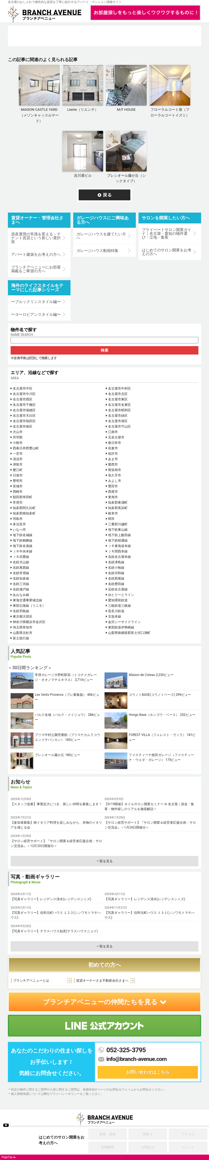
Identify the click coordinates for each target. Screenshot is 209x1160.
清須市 (18, 459)
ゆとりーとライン (121, 595)
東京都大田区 (22, 616)
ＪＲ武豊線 (21, 557)
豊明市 (18, 481)
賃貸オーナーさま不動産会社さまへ (102, 980)
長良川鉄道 (116, 611)
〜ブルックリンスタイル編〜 (36, 302)
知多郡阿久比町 (24, 508)
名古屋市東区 (118, 399)
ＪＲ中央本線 (22, 551)
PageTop (7, 1157)
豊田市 (113, 486)
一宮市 (18, 454)
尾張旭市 (114, 470)
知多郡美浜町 (118, 508)
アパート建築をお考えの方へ (36, 254)
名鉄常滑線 (21, 573)
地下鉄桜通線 (118, 540)
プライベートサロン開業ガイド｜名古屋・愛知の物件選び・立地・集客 (166, 233)
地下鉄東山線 (118, 530)
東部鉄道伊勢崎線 (121, 627)
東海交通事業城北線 (27, 600)
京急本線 (114, 616)
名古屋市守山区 (119, 426)
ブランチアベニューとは (31, 980)
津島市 (18, 464)
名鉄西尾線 (116, 578)
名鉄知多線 (21, 578)
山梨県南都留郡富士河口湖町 (129, 633)
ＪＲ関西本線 (118, 551)
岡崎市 (18, 492)
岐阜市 (113, 513)
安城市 (18, 486)
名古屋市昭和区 (119, 410)
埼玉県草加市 (22, 627)
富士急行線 (21, 638)
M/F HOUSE (126, 110)
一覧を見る (104, 861)
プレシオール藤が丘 (49, 755)
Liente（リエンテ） (82, 110)
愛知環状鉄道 (118, 600)
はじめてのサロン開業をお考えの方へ (166, 252)
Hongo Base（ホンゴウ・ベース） (154, 715)
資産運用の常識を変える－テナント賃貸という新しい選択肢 (36, 238)
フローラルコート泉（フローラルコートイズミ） (169, 112)
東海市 (113, 497)
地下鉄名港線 (22, 546)
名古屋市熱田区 (24, 421)
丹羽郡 (18, 437)
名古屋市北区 (118, 394)
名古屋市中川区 (24, 394)
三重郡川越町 (118, 524)
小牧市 (18, 443)
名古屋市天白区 (24, 416)
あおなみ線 (21, 595)
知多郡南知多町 (24, 513)
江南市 (113, 432)
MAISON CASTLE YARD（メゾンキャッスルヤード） (39, 115)
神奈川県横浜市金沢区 (29, 622)
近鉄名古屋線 (118, 589)
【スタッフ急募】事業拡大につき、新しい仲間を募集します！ (56, 804)
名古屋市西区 (22, 399)
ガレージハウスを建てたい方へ (101, 236)
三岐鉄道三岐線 (119, 606)
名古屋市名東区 (119, 405)
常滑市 (18, 502)
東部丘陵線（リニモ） (29, 606)
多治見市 (19, 524)
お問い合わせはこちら (148, 1072)
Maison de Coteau (142, 675)
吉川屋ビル (83, 175)
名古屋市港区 (118, 421)
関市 (111, 519)
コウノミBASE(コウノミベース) (152, 695)
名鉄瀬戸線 (21, 589)
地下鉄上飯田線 (119, 535)
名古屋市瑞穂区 (24, 410)
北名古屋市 (116, 437)
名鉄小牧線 (116, 568)
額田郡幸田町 (22, 497)
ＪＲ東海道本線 (119, 546)
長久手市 (114, 475)
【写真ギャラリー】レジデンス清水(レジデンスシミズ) (51, 899)
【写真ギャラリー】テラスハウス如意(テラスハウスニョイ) (54, 931)
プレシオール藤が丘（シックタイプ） (126, 178)
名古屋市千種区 (24, 405)
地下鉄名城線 (22, 535)
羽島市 (18, 519)
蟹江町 (18, 470)
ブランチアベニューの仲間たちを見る (104, 1002)
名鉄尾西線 (21, 568)
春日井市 (114, 443)
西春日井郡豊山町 (26, 448)
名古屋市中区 (22, 388)
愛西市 (113, 464)
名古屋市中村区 (119, 388)
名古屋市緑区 (118, 416)
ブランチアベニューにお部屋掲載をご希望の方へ (36, 269)
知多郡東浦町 (118, 502)
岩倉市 (113, 448)
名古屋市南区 (22, 426)
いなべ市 (19, 530)
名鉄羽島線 (21, 611)
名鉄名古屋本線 (119, 557)
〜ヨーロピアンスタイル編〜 (36, 314)
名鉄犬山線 (21, 562)
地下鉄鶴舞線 (22, 540)
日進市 (18, 475)
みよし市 (114, 481)
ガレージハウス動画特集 (97, 250)
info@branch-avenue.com (136, 1059)
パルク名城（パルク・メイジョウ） (61, 715)
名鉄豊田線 (116, 584)
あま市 (113, 459)
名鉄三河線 (21, 584)
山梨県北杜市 (22, 633)
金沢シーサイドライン (124, 622)
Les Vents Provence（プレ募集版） (60, 695)
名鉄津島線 (116, 562)
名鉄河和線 (116, 573)
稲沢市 (113, 454)
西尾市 (113, 492)
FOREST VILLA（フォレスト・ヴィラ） (157, 735)
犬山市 (18, 432)
